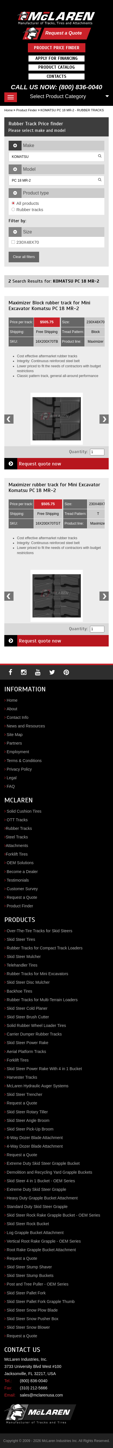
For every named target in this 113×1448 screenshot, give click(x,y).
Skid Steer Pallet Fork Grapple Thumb (40, 1301)
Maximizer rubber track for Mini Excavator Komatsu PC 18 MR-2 (54, 487)
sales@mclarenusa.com (41, 1395)
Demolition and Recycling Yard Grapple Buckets (49, 1172)
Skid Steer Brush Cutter (28, 1017)
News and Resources (26, 726)
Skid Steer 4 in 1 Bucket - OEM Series (41, 1181)
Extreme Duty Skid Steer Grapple (36, 1189)
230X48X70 (25, 242)
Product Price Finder (56, 47)
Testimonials (18, 880)
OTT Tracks (17, 820)
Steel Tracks (17, 837)
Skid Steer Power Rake (27, 1042)
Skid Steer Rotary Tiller (27, 1112)
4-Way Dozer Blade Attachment (35, 1146)
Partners (14, 743)
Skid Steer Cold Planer (27, 1008)
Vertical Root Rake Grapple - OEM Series (44, 1241)
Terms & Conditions (24, 760)
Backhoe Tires (19, 991)
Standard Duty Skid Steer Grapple (37, 1206)
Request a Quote (63, 33)
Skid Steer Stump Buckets (30, 1275)
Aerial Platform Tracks (26, 1051)
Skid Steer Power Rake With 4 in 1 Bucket (44, 1068)
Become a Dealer (22, 871)
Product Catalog (56, 67)
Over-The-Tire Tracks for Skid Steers (39, 931)
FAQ (11, 786)
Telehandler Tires (22, 965)
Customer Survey (22, 888)
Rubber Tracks (19, 828)
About (12, 709)
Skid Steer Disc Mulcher (28, 982)
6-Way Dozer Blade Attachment (35, 1137)
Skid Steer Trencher (24, 1094)
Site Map (14, 734)
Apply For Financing (56, 58)
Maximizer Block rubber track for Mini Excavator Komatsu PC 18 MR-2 (49, 305)
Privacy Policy (19, 769)
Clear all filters (24, 257)
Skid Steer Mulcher (24, 956)
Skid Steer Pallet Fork (26, 1293)
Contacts (56, 76)
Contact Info (17, 717)
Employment (18, 751)
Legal (11, 777)
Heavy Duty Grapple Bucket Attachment (42, 1198)
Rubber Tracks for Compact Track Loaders (45, 948)
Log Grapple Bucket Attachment (35, 1232)
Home (8, 110)
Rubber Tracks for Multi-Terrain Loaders (42, 999)
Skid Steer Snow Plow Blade (32, 1310)
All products (25, 203)
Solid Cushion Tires (24, 811)
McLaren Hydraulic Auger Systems (37, 1086)
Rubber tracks (27, 209)
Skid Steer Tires (21, 939)
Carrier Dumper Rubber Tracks (34, 1034)
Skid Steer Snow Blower (28, 1327)
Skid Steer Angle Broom (28, 1120)
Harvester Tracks (22, 1077)
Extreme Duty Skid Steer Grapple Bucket (43, 1163)
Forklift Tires (17, 854)
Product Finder (26, 110)
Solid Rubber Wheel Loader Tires (36, 1025)
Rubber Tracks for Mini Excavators (37, 973)
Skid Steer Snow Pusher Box (32, 1318)
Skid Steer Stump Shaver (29, 1267)
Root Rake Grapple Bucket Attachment (41, 1249)
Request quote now (32, 463)
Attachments (17, 845)
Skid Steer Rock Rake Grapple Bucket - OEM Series (53, 1215)
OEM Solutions (20, 862)
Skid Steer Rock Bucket (28, 1223)
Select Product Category (58, 96)
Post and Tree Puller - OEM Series (37, 1284)
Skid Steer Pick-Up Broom (30, 1129)
